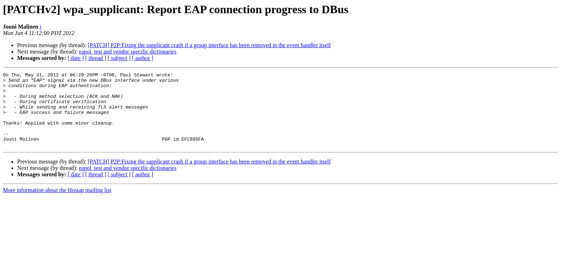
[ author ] (142, 58)
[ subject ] (119, 58)
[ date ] (76, 58)
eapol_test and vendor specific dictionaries (127, 52)
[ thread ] (95, 58)
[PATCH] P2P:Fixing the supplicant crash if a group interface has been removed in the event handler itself (209, 45)
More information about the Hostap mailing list (57, 205)
